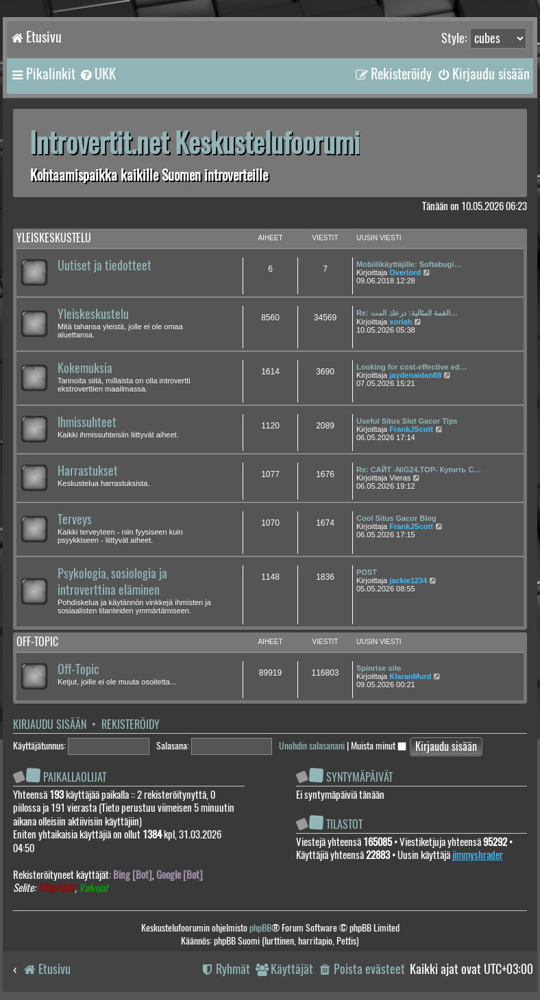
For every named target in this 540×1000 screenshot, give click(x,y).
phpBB (260, 927)
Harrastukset (88, 471)
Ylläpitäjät (56, 888)
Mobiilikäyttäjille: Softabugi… (408, 264)
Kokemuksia (85, 368)
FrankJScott (411, 429)
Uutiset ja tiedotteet (104, 265)
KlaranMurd (410, 676)
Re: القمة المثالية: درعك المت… (407, 313)
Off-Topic (78, 669)
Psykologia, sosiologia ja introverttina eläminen (112, 581)
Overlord (405, 272)
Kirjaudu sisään (49, 724)
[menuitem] (97, 74)
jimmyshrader (477, 855)
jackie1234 (408, 580)
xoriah (400, 322)
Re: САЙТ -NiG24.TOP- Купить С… (418, 469)
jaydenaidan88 (415, 375)
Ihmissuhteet (87, 422)
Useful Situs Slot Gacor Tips (407, 421)
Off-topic (37, 641)
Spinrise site (378, 668)
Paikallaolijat (74, 777)
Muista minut (378, 745)
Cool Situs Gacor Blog (396, 518)
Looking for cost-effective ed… (411, 367)
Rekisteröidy (130, 724)
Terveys (75, 519)
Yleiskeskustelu (53, 238)
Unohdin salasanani (312, 745)
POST (366, 572)
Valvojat (93, 888)
